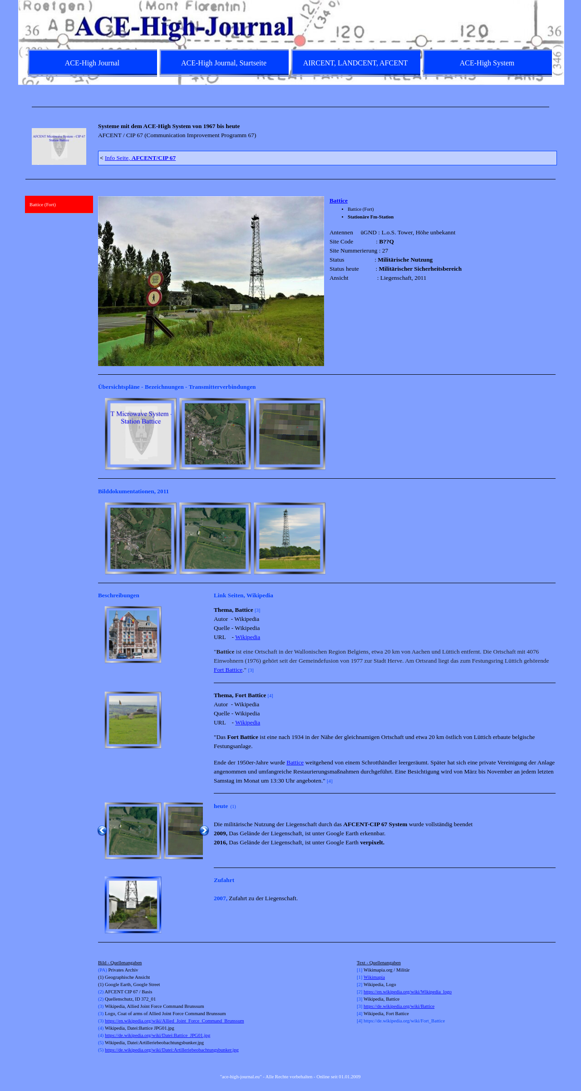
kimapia (377, 977)
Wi (366, 977)
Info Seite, (140, 157)
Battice (339, 200)
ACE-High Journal (92, 63)
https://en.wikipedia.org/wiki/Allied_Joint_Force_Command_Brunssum (174, 1020)
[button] (132, 634)
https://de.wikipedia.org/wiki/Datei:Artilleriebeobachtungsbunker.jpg (172, 1049)
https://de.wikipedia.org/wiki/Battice (399, 1006)
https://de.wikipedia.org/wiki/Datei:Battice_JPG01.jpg (157, 1035)
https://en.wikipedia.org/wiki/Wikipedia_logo (408, 991)
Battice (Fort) (43, 204)
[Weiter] (551, 434)
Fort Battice (228, 669)
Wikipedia (247, 637)
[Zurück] (102, 434)
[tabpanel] (327, 131)
